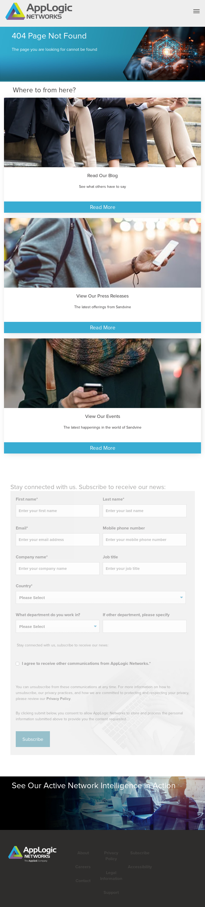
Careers (83, 867)
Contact (83, 881)
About (83, 853)
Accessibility (139, 867)
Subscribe (139, 853)
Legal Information (111, 876)
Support (111, 892)
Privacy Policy (8, 698)
